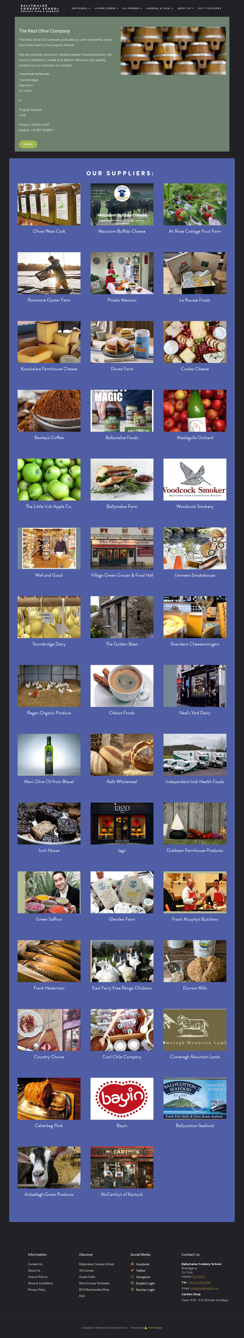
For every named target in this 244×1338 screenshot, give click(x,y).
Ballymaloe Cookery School (96, 1264)
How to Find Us (37, 1277)
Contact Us (35, 1264)
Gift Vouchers (210, 8)
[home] (39, 8)
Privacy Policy (36, 1290)
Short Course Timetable (94, 1283)
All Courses (86, 1270)
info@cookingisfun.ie (204, 1288)
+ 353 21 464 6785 (199, 1282)
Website (28, 144)
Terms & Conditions (40, 1283)
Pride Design (155, 1327)
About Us (34, 1270)
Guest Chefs (87, 1277)
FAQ (82, 1296)
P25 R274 (198, 1276)
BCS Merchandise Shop (94, 1290)
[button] (80, 8)
